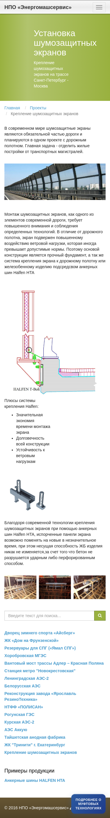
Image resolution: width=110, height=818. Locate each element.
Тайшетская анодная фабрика (34, 737)
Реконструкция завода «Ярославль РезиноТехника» (40, 696)
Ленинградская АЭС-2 (26, 678)
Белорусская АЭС (22, 686)
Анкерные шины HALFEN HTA (34, 780)
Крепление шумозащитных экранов (40, 752)
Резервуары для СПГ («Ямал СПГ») (40, 648)
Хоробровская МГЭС (25, 655)
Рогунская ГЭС (19, 714)
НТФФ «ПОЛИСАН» (23, 707)
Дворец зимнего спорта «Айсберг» (39, 633)
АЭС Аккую (15, 729)
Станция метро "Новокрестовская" (39, 670)
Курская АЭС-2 (19, 722)
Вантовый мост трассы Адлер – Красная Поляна (54, 663)
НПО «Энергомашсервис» (38, 7)
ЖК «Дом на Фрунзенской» (31, 640)
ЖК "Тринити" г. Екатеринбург (34, 744)
